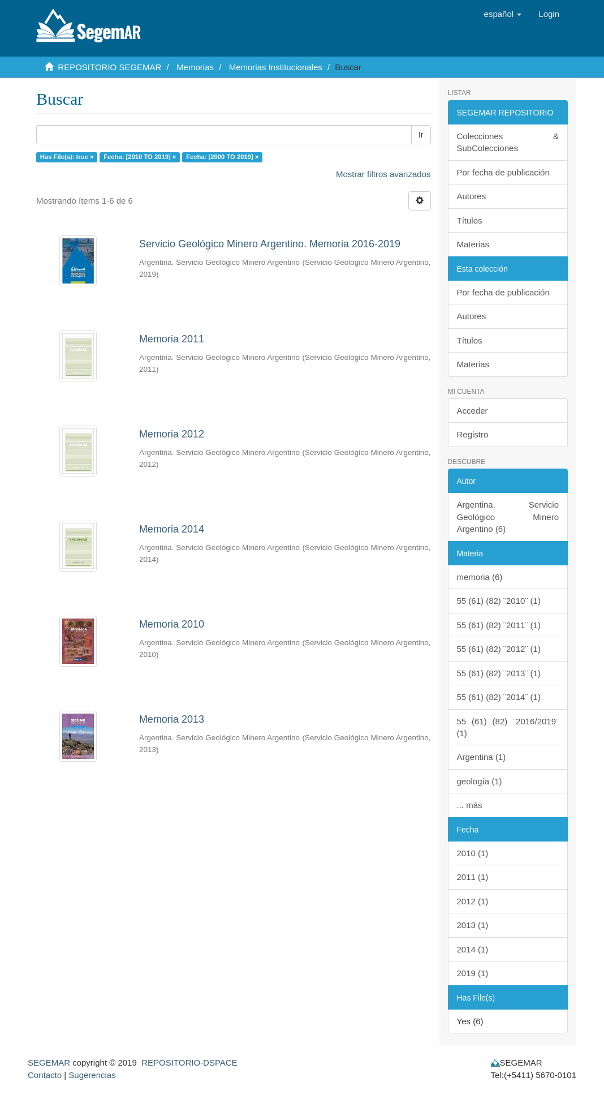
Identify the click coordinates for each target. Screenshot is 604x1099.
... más (469, 805)
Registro (473, 434)
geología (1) (479, 781)
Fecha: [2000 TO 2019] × (222, 156)
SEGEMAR (49, 1062)
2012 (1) (473, 901)
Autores (471, 196)
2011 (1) (473, 877)
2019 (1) (473, 973)
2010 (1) (473, 853)
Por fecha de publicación (503, 172)
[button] (503, 14)
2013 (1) (473, 925)
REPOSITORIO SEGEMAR (109, 67)
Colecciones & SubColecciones (508, 142)
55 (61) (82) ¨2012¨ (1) (499, 649)
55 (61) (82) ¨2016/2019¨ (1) (508, 727)
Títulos (469, 220)
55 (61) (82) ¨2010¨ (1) (499, 601)
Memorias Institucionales (275, 67)
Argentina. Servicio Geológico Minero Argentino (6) (508, 517)
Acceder (472, 410)
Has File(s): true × (67, 156)
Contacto (45, 1075)
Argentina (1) (481, 757)
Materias (473, 244)
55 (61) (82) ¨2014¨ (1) (499, 697)
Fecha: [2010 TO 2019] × (139, 156)
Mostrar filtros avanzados (383, 174)
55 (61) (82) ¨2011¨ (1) (499, 625)
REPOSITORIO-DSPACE (189, 1062)
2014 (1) (473, 949)
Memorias (195, 67)
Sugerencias (91, 1075)
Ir (421, 134)
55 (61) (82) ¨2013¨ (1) (499, 673)
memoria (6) (480, 577)
